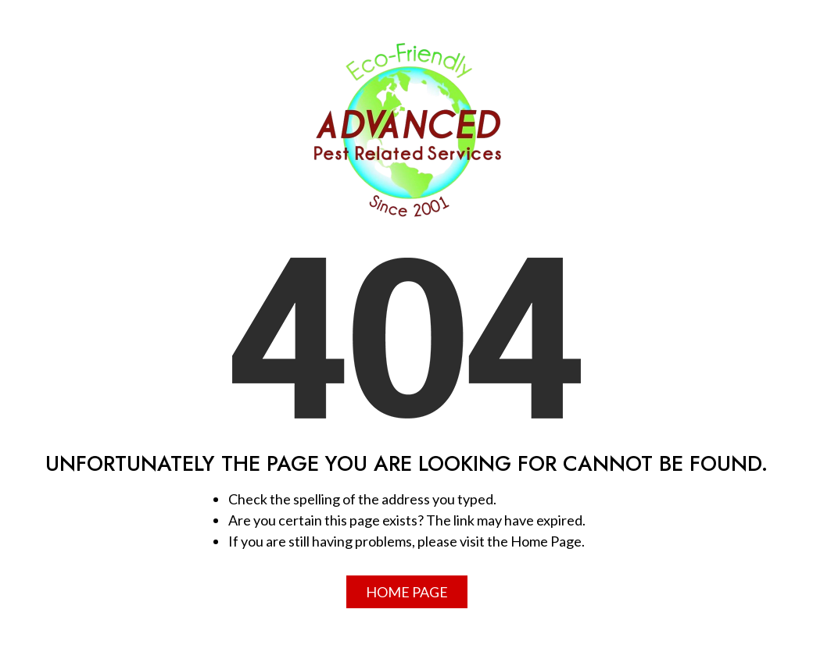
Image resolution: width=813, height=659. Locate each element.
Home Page (407, 591)
